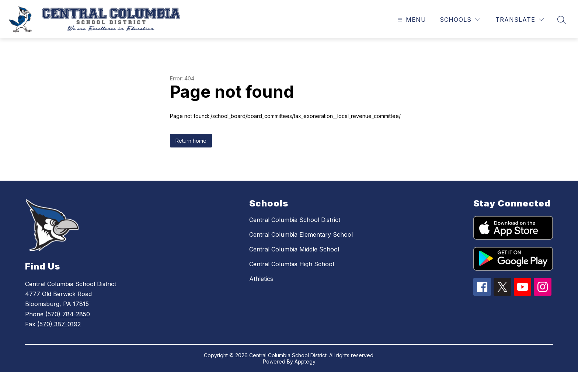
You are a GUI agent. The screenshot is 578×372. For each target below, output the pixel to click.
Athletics (261, 278)
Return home (190, 141)
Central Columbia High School (291, 264)
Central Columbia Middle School (294, 249)
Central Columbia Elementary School (301, 234)
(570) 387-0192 (59, 324)
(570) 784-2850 (67, 314)
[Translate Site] (520, 19)
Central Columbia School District (294, 219)
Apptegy (305, 361)
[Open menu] (411, 19)
